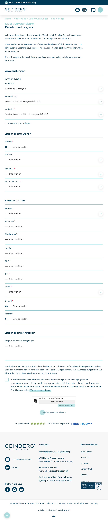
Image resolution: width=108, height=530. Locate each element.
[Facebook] (7, 489)
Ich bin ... (10, 168)
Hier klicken (57, 401)
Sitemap (62, 503)
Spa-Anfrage (57, 18)
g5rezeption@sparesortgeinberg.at (55, 480)
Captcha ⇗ (66, 405)
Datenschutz (17, 503)
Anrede (9, 208)
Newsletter (86, 451)
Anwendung (11, 96)
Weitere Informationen (40, 390)
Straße (9, 248)
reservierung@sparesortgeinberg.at (56, 461)
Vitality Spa (20, 18)
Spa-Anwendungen (39, 18)
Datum (9, 141)
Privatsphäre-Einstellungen (55, 510)
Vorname (10, 221)
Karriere (84, 463)
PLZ (8, 261)
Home (8, 18)
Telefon (9, 313)
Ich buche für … (13, 181)
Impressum (33, 503)
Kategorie (9, 83)
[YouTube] (21, 489)
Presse (84, 474)
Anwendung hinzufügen (17, 123)
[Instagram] (14, 489)
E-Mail (9, 301)
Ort (7, 274)
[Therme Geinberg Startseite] (20, 446)
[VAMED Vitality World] (91, 486)
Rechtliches (48, 503)
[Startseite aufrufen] (16, 10)
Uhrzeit (9, 154)
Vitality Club (87, 469)
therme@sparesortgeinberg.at (53, 471)
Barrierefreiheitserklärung (83, 503)
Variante (9, 109)
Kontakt (84, 457)
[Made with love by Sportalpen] (54, 516)
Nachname (11, 234)
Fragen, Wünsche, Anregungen (19, 340)
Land (8, 286)
